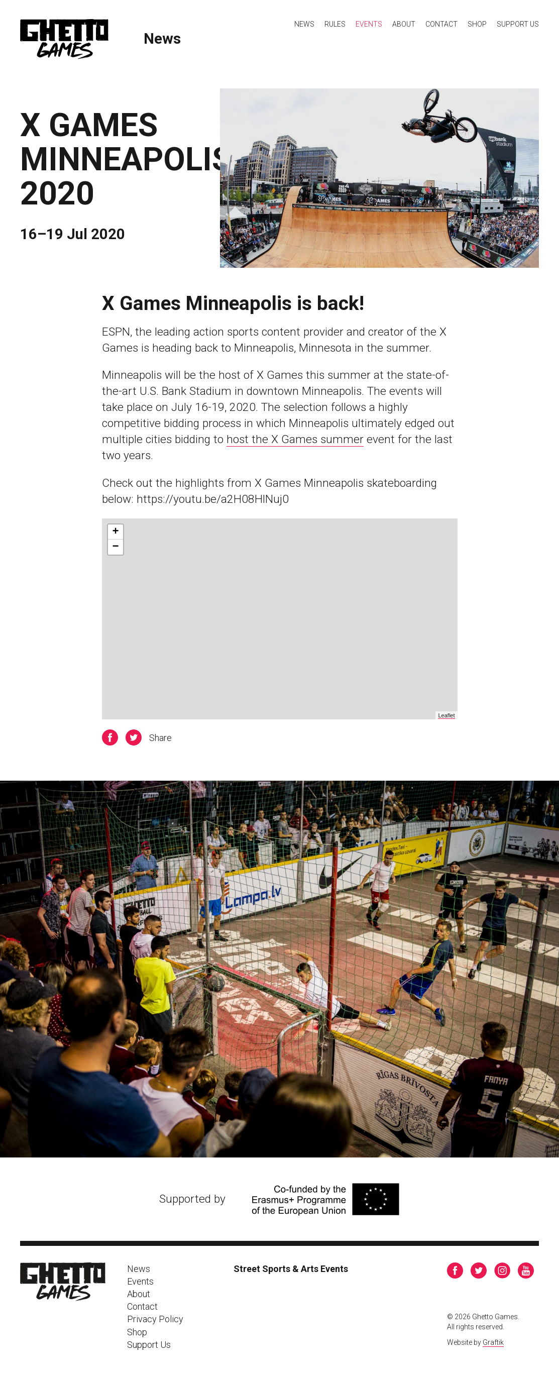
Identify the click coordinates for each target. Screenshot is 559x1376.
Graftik (493, 1342)
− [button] (115, 547)
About (403, 24)
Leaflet (446, 715)
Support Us (518, 24)
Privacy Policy (155, 1319)
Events (369, 24)
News (162, 39)
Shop (477, 24)
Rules (335, 24)
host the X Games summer (295, 439)
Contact (441, 24)
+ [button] (115, 532)
